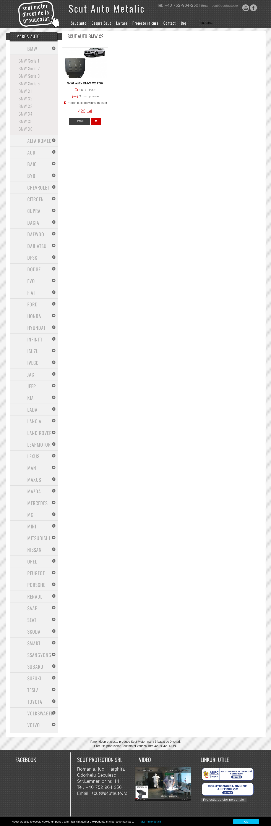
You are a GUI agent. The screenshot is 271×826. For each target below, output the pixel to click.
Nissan (34, 549)
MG (30, 514)
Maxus (34, 479)
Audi (32, 152)
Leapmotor (39, 444)
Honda (34, 315)
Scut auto (78, 23)
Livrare (121, 23)
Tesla (33, 689)
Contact (169, 23)
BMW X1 (25, 91)
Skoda (34, 631)
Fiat (31, 292)
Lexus (33, 456)
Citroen (35, 199)
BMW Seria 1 (29, 61)
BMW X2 (25, 98)
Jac (30, 374)
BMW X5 (25, 121)
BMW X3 (25, 106)
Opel (32, 561)
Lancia (34, 421)
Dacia (33, 222)
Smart (34, 643)
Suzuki (34, 678)
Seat (31, 619)
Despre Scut (101, 23)
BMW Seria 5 (29, 83)
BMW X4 (25, 114)
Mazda (34, 491)
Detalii (80, 121)
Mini (31, 526)
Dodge (34, 269)
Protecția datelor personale (223, 800)
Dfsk (32, 257)
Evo (31, 280)
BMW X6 (25, 129)
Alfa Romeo (39, 140)
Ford (32, 304)
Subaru (35, 666)
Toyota (34, 701)
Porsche (36, 584)
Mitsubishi (38, 538)
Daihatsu (37, 245)
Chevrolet (38, 187)
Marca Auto (28, 36)
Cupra (34, 210)
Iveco (33, 362)
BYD (31, 175)
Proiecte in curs (145, 23)
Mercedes (37, 502)
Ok (246, 821)
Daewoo (35, 234)
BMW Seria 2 (29, 68)
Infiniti (34, 339)
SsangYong (39, 654)
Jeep (31, 386)
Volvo (33, 724)
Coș (184, 23)
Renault (35, 596)
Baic (32, 164)
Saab (32, 608)
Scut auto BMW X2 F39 (85, 83)
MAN (31, 467)
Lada (32, 409)
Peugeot (36, 573)
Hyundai (36, 327)
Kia (30, 397)
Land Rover (39, 432)
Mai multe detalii (150, 821)
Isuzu (33, 351)
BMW (32, 48)
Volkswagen (40, 713)
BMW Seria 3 (29, 76)
